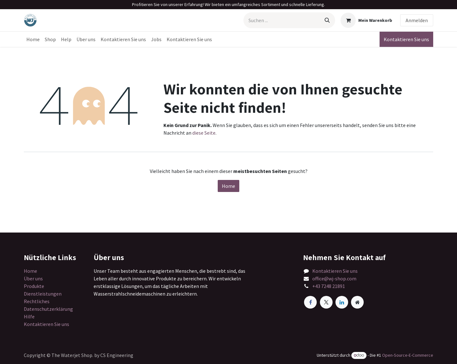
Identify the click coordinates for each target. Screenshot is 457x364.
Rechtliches (37, 301)
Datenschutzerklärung (48, 309)
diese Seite (203, 133)
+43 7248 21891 (328, 286)
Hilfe (29, 316)
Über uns (33, 278)
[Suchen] (327, 20)
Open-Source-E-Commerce (407, 355)
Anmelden (417, 20)
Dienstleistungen (43, 294)
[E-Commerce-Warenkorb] (366, 20)
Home (228, 186)
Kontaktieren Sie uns (406, 39)
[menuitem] (33, 39)
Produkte (34, 286)
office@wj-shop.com (334, 278)
